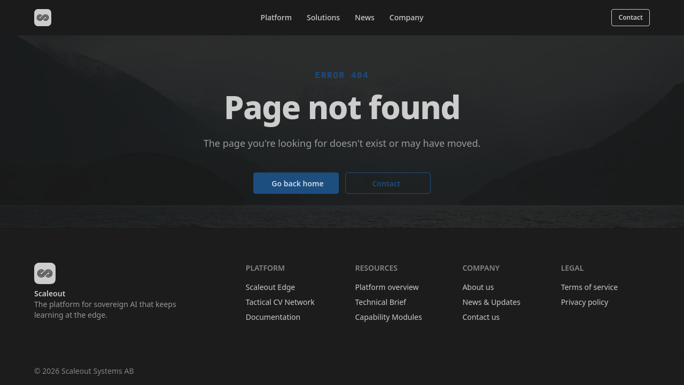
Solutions (323, 17)
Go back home (297, 183)
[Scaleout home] (42, 17)
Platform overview (387, 287)
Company (407, 17)
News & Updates (491, 302)
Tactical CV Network (280, 302)
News (365, 17)
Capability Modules (388, 317)
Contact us (481, 317)
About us (478, 287)
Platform (276, 17)
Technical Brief (380, 302)
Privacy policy (585, 302)
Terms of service (589, 287)
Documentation (273, 317)
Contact (630, 17)
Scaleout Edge (270, 287)
